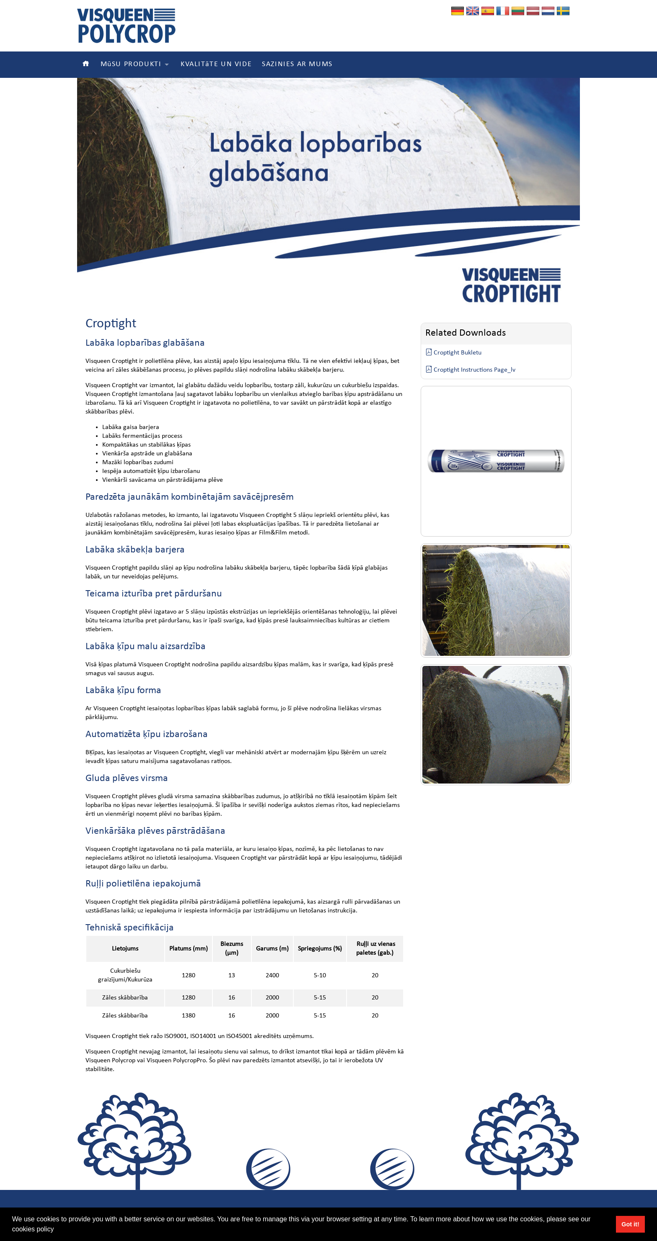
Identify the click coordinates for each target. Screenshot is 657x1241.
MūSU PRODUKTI (131, 65)
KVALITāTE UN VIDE (216, 65)
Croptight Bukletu (453, 353)
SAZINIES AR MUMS (297, 65)
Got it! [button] (630, 1224)
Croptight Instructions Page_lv (470, 370)
